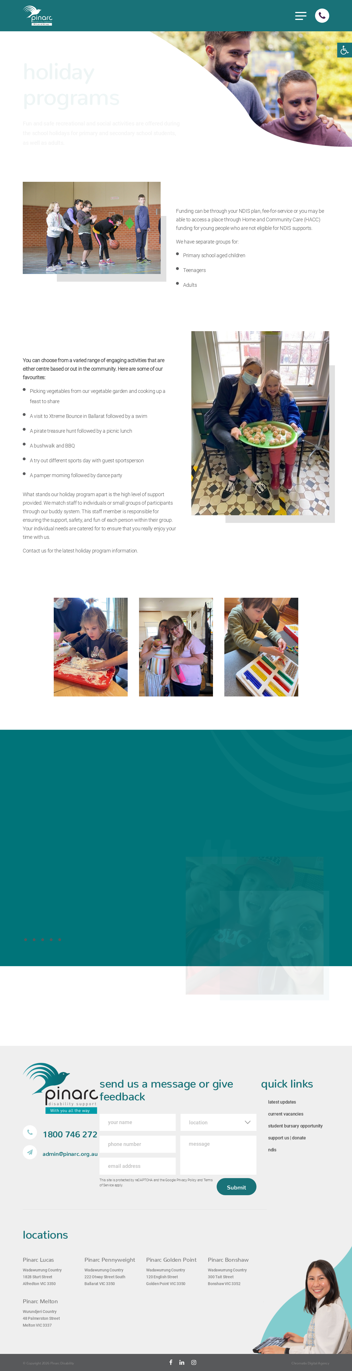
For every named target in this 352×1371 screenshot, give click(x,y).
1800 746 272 (60, 1132)
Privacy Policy (186, 1180)
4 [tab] (52, 939)
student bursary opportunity (295, 1126)
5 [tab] (61, 939)
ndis (272, 1150)
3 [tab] (44, 939)
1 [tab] (27, 939)
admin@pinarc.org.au (60, 1152)
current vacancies (285, 1114)
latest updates (282, 1102)
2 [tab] (35, 939)
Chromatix (299, 1362)
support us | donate (287, 1138)
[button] (344, 50)
